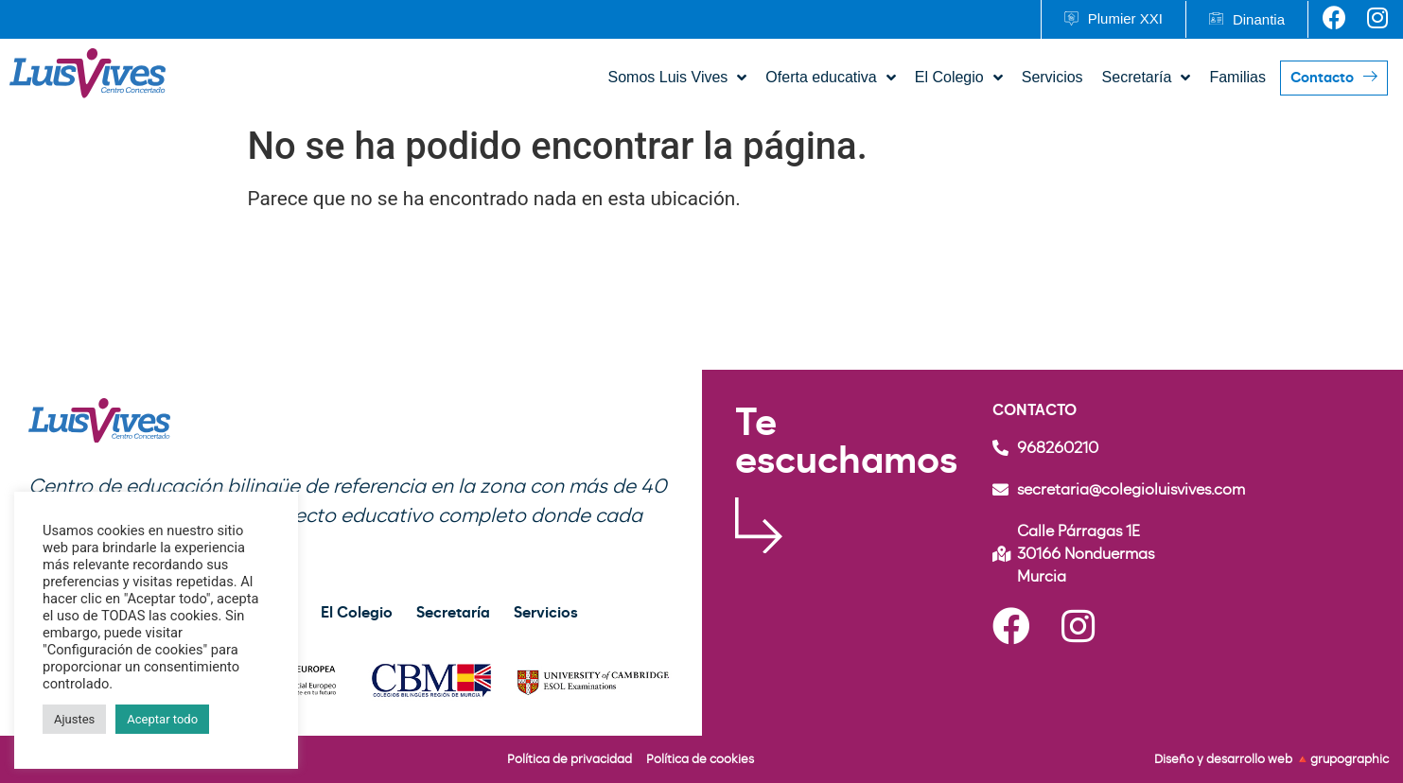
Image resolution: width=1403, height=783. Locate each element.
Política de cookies (700, 759)
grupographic (1349, 759)
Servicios (546, 612)
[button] (1113, 19)
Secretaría (453, 612)
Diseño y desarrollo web (1224, 759)
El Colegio (357, 612)
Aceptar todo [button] (162, 719)
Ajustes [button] (74, 719)
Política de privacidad (569, 759)
